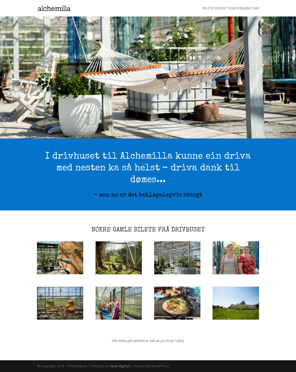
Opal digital (120, 366)
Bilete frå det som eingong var (231, 9)
